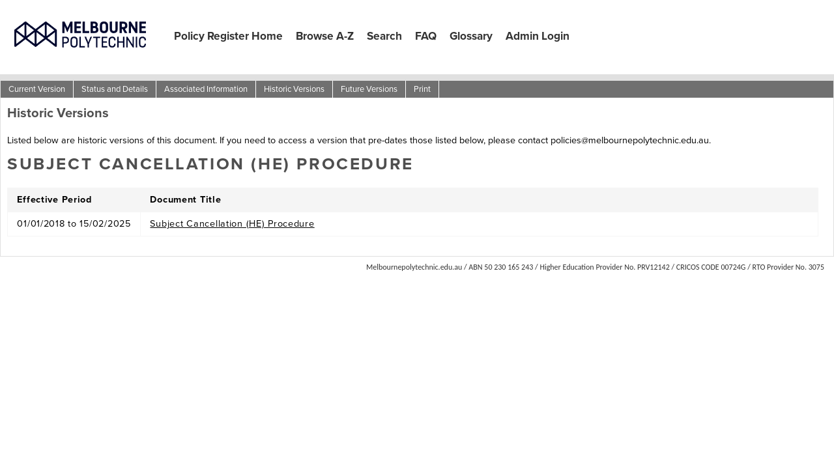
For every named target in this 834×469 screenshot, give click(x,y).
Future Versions (369, 89)
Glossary (471, 35)
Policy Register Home (228, 35)
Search (384, 35)
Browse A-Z (325, 35)
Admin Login (537, 35)
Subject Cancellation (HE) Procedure (232, 223)
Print (422, 89)
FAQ (426, 35)
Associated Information (206, 89)
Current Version (36, 89)
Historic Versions (294, 89)
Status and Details (114, 89)
